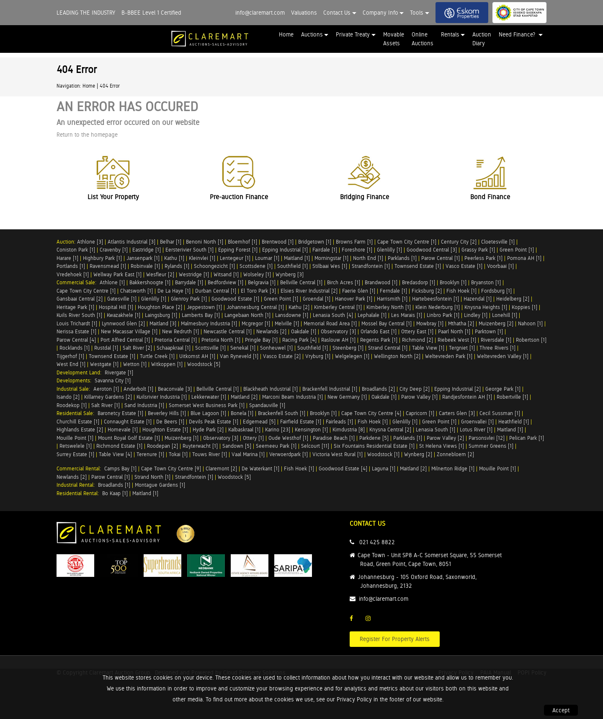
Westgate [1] (104, 364)
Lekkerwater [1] (208, 397)
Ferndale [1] (393, 291)
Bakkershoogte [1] (149, 282)
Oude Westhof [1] (288, 438)
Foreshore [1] (357, 250)
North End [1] (368, 258)
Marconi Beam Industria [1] (292, 397)
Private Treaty (353, 34)
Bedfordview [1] (225, 282)
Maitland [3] (162, 323)
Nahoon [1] (530, 323)
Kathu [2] (299, 307)
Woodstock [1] (383, 454)
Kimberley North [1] (388, 307)
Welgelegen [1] (352, 356)
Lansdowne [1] (291, 315)
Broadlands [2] (378, 389)
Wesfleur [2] (160, 274)
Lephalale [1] (372, 315)
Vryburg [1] (317, 356)
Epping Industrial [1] (285, 250)
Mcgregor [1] (256, 323)
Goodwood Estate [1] (235, 299)
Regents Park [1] (378, 340)
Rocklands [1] (74, 348)
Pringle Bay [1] (261, 340)
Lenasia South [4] (333, 315)
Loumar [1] (267, 258)
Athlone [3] (90, 242)
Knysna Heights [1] (485, 307)
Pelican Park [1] (526, 438)
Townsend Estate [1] (417, 266)
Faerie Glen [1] (358, 291)
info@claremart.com (260, 12)
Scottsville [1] (210, 348)
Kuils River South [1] (79, 315)
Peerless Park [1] (483, 258)
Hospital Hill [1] (116, 307)
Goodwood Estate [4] (343, 468)
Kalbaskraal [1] (244, 429)
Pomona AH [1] (524, 258)
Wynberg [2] (418, 454)
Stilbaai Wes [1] (329, 266)
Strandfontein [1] (371, 266)
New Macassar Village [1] (129, 331)
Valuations (304, 12)
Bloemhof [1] (242, 242)
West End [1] (71, 364)
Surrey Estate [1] (75, 454)
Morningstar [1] (331, 258)
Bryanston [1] (486, 282)
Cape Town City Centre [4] (371, 413)
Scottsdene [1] (256, 266)
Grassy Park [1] (478, 250)
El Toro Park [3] (258, 291)
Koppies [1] (524, 307)
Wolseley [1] (257, 274)
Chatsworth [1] (136, 291)
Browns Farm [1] (354, 242)
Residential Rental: (79, 493)
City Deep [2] (414, 389)
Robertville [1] (512, 397)
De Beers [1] (170, 421)
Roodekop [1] (72, 405)
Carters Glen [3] (457, 413)
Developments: (76, 380)
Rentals (450, 34)
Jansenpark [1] (143, 258)
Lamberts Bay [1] (201, 315)
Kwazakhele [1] (123, 315)
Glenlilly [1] (389, 250)
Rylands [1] (177, 266)
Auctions (312, 34)
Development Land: (81, 372)
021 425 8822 (377, 542)
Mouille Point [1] (75, 438)
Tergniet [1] (462, 348)
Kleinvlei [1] (202, 258)
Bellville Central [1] (301, 282)
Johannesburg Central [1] (255, 307)
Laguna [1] (383, 468)
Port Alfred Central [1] (125, 340)
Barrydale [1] (189, 282)
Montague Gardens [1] (160, 485)
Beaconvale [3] (175, 389)
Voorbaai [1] (500, 266)
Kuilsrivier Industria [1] (162, 397)
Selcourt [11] (315, 446)
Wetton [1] (135, 364)
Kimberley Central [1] (338, 307)
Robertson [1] (531, 340)
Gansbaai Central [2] (80, 299)
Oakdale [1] (303, 331)
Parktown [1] (489, 331)
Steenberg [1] (347, 348)
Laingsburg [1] (161, 315)
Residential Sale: (77, 413)
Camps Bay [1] (120, 468)
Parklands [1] (402, 258)
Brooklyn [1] (453, 282)
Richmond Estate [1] (119, 446)
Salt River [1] (105, 405)
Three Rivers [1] (497, 348)
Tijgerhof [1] (70, 356)
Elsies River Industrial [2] (309, 291)
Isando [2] (68, 397)
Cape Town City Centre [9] (171, 468)
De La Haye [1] (174, 291)
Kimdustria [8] (348, 429)
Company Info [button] (380, 12)
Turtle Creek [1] (157, 356)
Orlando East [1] (379, 331)
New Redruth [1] (180, 331)
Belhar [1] (170, 242)
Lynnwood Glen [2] (123, 323)
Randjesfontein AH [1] (467, 397)
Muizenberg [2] (496, 323)
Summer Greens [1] (491, 446)
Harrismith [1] (392, 299)
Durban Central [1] (215, 291)
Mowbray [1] (429, 323)
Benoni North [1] (204, 242)
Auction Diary (481, 39)
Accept (561, 710)
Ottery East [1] (417, 331)
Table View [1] (428, 348)
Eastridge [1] (146, 250)
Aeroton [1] (106, 389)
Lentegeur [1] (235, 258)
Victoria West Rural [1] (337, 454)
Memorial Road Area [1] (330, 323)
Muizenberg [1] (181, 438)
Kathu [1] (174, 258)
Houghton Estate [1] (165, 429)
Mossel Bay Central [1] (386, 323)
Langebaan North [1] (247, 315)
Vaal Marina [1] (248, 454)
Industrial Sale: (75, 389)
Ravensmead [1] (108, 266)
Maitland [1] (297, 258)
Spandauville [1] (267, 405)
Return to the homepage (87, 134)
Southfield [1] (292, 266)
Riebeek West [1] (457, 340)
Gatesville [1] (122, 299)
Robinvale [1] (145, 266)
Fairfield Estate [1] (300, 421)
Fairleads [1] (339, 421)
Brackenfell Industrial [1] (329, 389)
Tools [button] (416, 12)
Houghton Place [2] (160, 307)
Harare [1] (67, 258)
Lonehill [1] (504, 315)
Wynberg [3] (290, 274)
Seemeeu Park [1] (276, 446)
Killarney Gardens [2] (108, 397)
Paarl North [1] (454, 331)
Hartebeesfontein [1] (435, 299)
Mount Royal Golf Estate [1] (129, 438)
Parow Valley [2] (445, 438)
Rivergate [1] (119, 372)
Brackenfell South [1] (281, 413)
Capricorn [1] (420, 413)
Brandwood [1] (381, 282)
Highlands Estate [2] (80, 429)
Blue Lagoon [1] (208, 413)
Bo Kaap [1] (115, 493)
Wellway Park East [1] (117, 274)
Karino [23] (277, 429)
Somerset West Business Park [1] (207, 405)
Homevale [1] (123, 429)
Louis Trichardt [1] (77, 323)
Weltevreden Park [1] (448, 356)
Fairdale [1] (324, 250)
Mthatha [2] (461, 323)
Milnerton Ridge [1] (452, 468)
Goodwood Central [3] (432, 250)
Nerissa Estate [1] (76, 331)
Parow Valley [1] (419, 397)
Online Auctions (422, 39)
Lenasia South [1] (435, 429)
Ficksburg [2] (427, 291)
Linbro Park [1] (443, 315)
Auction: (67, 242)
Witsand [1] (226, 274)
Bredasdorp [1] (418, 282)
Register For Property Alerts (395, 639)
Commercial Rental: (80, 468)
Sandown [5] (236, 446)
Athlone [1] (112, 282)
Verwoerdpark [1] (288, 454)
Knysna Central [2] (390, 429)
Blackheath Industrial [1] (270, 389)
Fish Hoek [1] (461, 291)
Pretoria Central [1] (176, 340)
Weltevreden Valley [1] (502, 356)
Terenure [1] (150, 454)
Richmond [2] (417, 340)
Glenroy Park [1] (189, 299)
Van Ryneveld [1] (239, 356)
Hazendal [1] (478, 299)
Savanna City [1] (113, 380)
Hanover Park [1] (353, 299)
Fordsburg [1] (496, 291)
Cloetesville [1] (498, 242)
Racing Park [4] (299, 340)
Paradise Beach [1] (334, 438)
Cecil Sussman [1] (499, 413)
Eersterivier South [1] (189, 250)
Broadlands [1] (114, 485)
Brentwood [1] (278, 242)
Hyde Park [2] (208, 429)
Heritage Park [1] (75, 307)
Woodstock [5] (203, 364)
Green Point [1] (517, 250)
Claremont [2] (221, 468)
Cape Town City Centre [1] (406, 242)
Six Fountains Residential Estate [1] (374, 446)
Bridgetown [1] (314, 242)
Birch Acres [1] (343, 282)
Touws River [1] (209, 454)
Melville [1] (287, 323)
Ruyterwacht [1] (200, 446)
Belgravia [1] (262, 282)
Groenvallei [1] (477, 421)
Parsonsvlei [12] (487, 438)
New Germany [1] (347, 397)
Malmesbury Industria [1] (209, 323)
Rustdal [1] (106, 348)
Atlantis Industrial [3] (131, 242)
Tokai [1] (178, 454)
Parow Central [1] (440, 258)
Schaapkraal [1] (174, 348)
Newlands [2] (271, 331)
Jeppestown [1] (204, 307)
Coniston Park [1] (76, 250)
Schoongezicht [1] (214, 266)
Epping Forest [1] (238, 250)
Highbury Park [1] (102, 258)
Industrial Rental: (77, 485)
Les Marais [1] (406, 315)
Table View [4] (115, 454)
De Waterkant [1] (260, 468)
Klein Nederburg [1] (437, 307)
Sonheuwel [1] (276, 348)
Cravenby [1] (114, 250)
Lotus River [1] (476, 429)
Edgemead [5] (259, 421)
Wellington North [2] (397, 356)
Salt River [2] (137, 348)
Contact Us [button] (336, 12)
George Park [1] (503, 389)
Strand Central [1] (387, 348)
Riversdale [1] (496, 340)
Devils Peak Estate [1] (213, 421)
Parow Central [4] (76, 340)
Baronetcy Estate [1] (120, 413)
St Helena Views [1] (441, 446)
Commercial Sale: (78, 282)
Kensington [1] (311, 429)
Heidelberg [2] (512, 299)
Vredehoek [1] (73, 274)
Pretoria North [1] (220, 340)
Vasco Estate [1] (464, 266)
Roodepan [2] (162, 446)
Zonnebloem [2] (455, 454)
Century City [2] (459, 242)
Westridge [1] (194, 274)
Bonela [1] (242, 413)
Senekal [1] (242, 348)
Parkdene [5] (374, 438)
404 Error (110, 86)
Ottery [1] (253, 438)
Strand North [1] (152, 477)
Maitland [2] (244, 397)
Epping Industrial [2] (457, 389)
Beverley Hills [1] (167, 413)
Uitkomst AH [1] (197, 356)
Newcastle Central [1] (228, 331)
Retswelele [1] (75, 446)
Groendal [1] (316, 299)
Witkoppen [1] (167, 364)
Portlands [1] (71, 266)
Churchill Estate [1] (78, 421)
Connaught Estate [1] (128, 421)
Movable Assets (393, 39)
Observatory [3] (338, 331)
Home (286, 34)
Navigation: (69, 86)
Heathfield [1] (513, 421)
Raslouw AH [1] (338, 340)
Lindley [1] (475, 315)
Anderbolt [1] (138, 389)
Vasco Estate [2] (282, 356)
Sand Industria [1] (144, 405)
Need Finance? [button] (518, 34)
